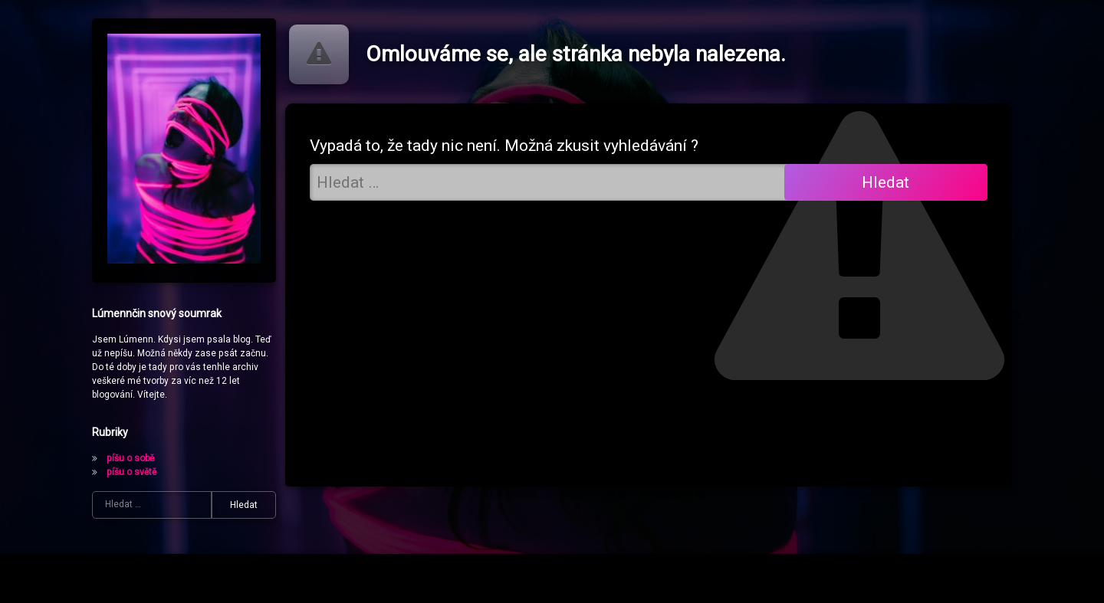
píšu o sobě (130, 458)
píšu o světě (131, 472)
